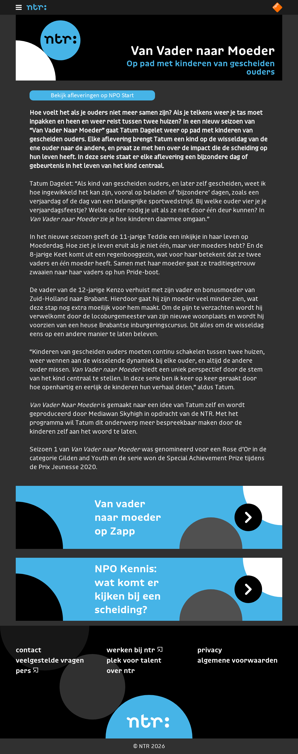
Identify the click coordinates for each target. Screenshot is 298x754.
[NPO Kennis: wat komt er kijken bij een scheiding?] (149, 589)
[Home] (36, 8)
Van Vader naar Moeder (203, 50)
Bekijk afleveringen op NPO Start (92, 95)
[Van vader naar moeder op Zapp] (149, 517)
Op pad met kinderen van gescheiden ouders (200, 67)
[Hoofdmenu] (18, 7)
